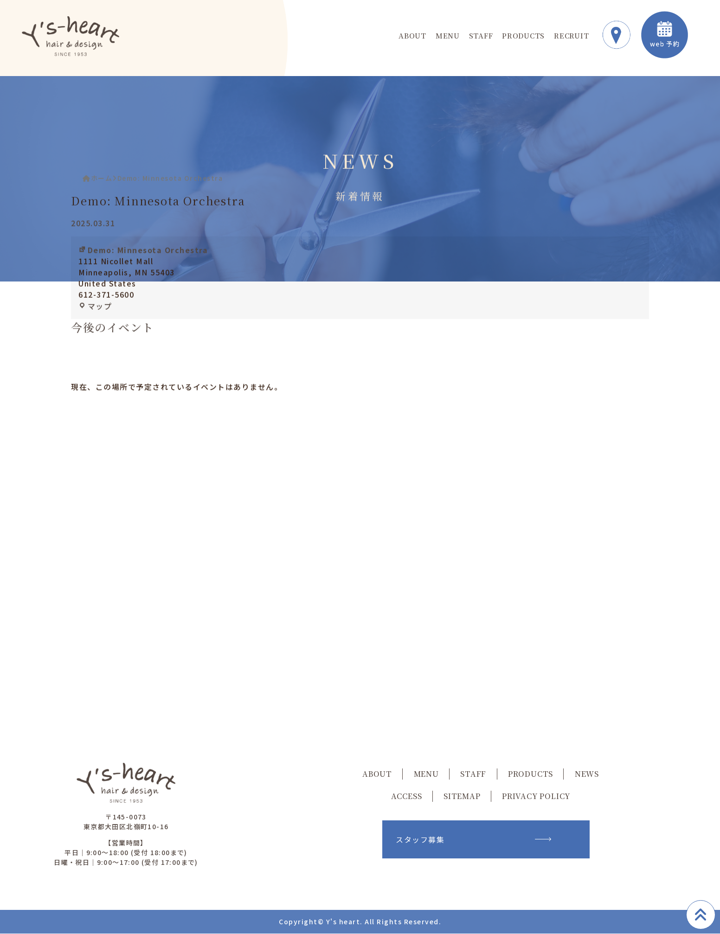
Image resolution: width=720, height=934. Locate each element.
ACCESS (406, 796)
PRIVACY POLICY (536, 796)
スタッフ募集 (473, 839)
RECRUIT (571, 36)
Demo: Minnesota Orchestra (144, 258)
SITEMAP (462, 796)
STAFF (481, 36)
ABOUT (412, 36)
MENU (448, 36)
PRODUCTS (523, 36)
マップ (96, 314)
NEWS (587, 774)
